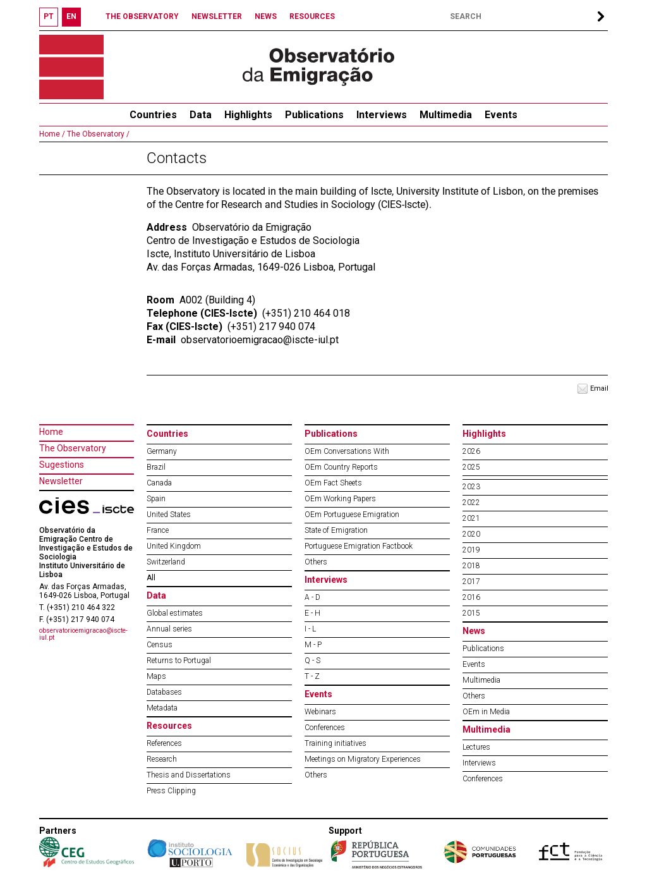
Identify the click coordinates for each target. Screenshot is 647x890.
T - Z (312, 676)
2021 (471, 518)
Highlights (248, 115)
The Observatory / (97, 134)
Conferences (325, 727)
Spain (156, 498)
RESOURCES (312, 16)
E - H (312, 613)
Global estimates (175, 613)
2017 (471, 581)
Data (201, 115)
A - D (312, 597)
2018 (471, 565)
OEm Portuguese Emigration (352, 514)
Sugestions (61, 465)
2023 (471, 486)
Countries (167, 434)
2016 (471, 597)
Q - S (312, 660)
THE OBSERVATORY (142, 16)
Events (501, 115)
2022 (471, 502)
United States (169, 514)
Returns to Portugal (179, 660)
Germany (162, 451)
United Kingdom (174, 546)
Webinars (320, 711)
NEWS (266, 16)
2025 (471, 467)
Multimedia (446, 115)
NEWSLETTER (216, 16)
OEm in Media (486, 711)
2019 (471, 550)
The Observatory (72, 448)
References (164, 743)
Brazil (156, 467)
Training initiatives (335, 743)
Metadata (162, 708)
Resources (169, 726)
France (158, 530)
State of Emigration (336, 530)
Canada (159, 483)
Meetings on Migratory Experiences (363, 759)
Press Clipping (171, 790)
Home (51, 432)
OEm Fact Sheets (333, 483)
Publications (314, 115)
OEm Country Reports (341, 467)
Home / (52, 134)
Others (316, 562)
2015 (471, 613)
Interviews (381, 115)
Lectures (476, 747)
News (474, 631)
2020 (471, 534)
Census (159, 644)
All (151, 577)
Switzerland (166, 562)
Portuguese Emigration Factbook (359, 546)
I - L (310, 629)
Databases (164, 692)
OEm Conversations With (347, 451)
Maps (156, 676)
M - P (313, 644)
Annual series (169, 629)
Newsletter (61, 481)
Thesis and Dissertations (189, 775)
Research (162, 759)
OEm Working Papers (340, 498)
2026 (471, 451)
